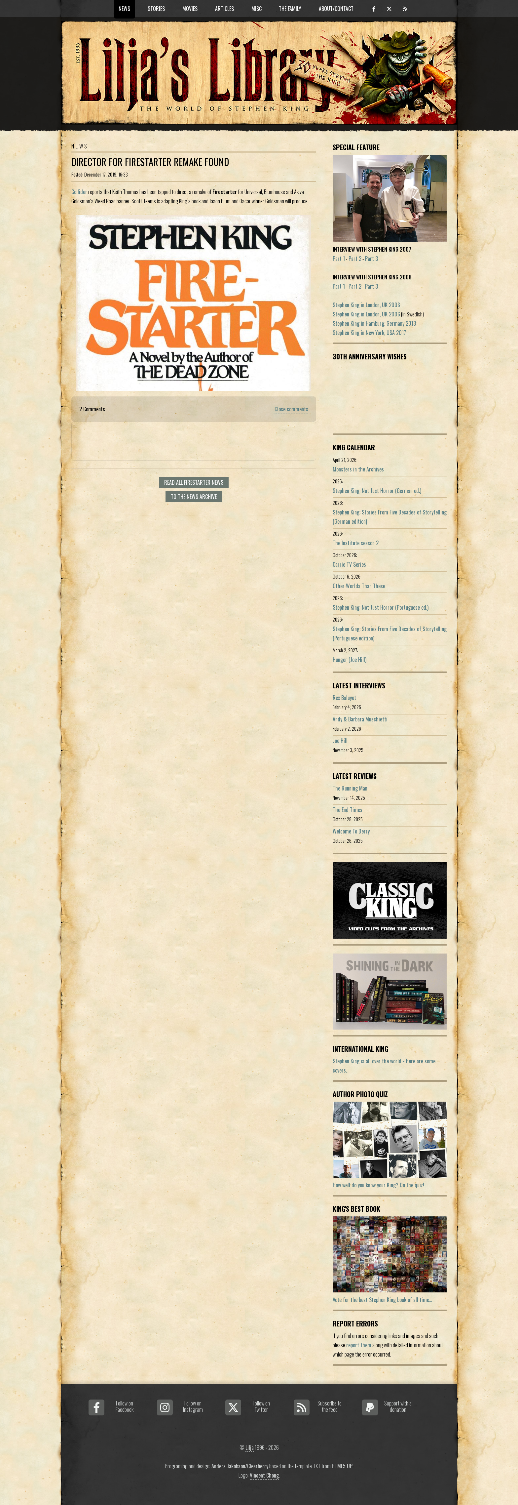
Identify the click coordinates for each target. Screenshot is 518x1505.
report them (358, 1345)
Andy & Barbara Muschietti (360, 719)
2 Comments (92, 409)
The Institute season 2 (356, 543)
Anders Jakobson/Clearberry (239, 1466)
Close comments (291, 409)
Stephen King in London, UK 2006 (366, 305)
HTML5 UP (342, 1466)
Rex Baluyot (344, 698)
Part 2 (355, 259)
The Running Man (350, 788)
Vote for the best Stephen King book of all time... (382, 1300)
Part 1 (339, 259)
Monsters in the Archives (358, 469)
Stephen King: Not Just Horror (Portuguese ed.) (380, 607)
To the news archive (194, 497)
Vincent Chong (264, 1475)
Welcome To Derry (351, 831)
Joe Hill (340, 741)
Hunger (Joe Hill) (349, 660)
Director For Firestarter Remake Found (150, 162)
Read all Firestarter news (193, 482)
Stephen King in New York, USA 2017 (369, 333)
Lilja (249, 1447)
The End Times (347, 810)
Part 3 (371, 259)
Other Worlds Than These (359, 586)
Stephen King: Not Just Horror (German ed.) (377, 491)
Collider (79, 192)
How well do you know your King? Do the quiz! (378, 1185)
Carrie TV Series (349, 564)
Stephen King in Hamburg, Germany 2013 (374, 323)
